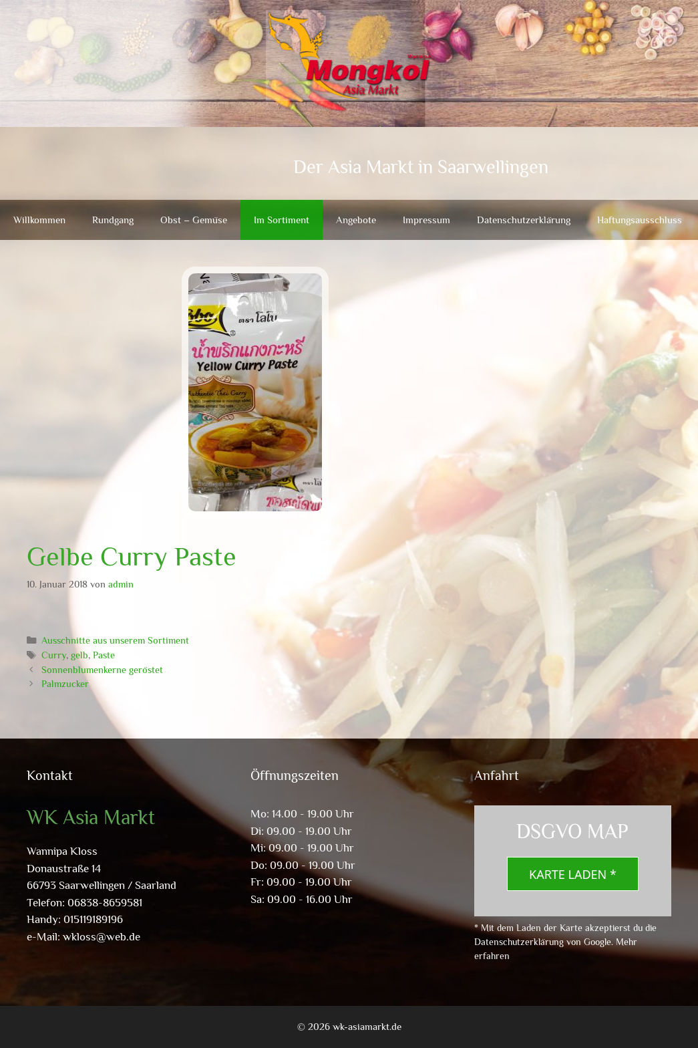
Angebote (356, 219)
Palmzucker (65, 683)
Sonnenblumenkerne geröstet (102, 669)
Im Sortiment (281, 219)
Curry (53, 655)
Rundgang (113, 219)
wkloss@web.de (101, 936)
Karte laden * (573, 874)
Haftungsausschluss (639, 219)
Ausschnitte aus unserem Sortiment (115, 640)
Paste (104, 655)
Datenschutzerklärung (523, 219)
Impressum (426, 219)
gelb (79, 655)
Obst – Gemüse (193, 219)
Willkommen (39, 219)
